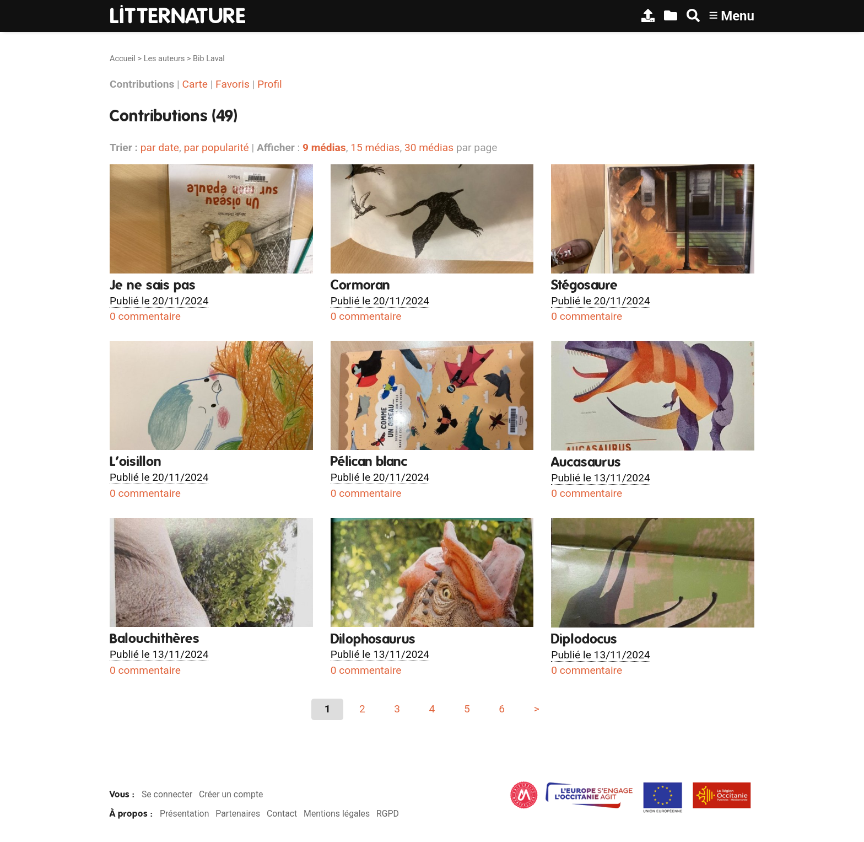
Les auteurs (164, 58)
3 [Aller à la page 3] (397, 708)
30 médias (428, 147)
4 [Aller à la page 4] (432, 708)
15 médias (374, 147)
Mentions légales (337, 813)
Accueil (123, 58)
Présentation (184, 813)
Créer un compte (231, 794)
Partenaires (237, 813)
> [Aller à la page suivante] (536, 708)
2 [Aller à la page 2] (362, 708)
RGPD (387, 813)
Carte (195, 84)
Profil (269, 84)
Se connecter (167, 794)
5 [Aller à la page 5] (467, 708)
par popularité (216, 147)
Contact (282, 813)
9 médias (324, 147)
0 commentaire (145, 316)
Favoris (232, 84)
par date (160, 147)
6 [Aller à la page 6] (502, 708)
